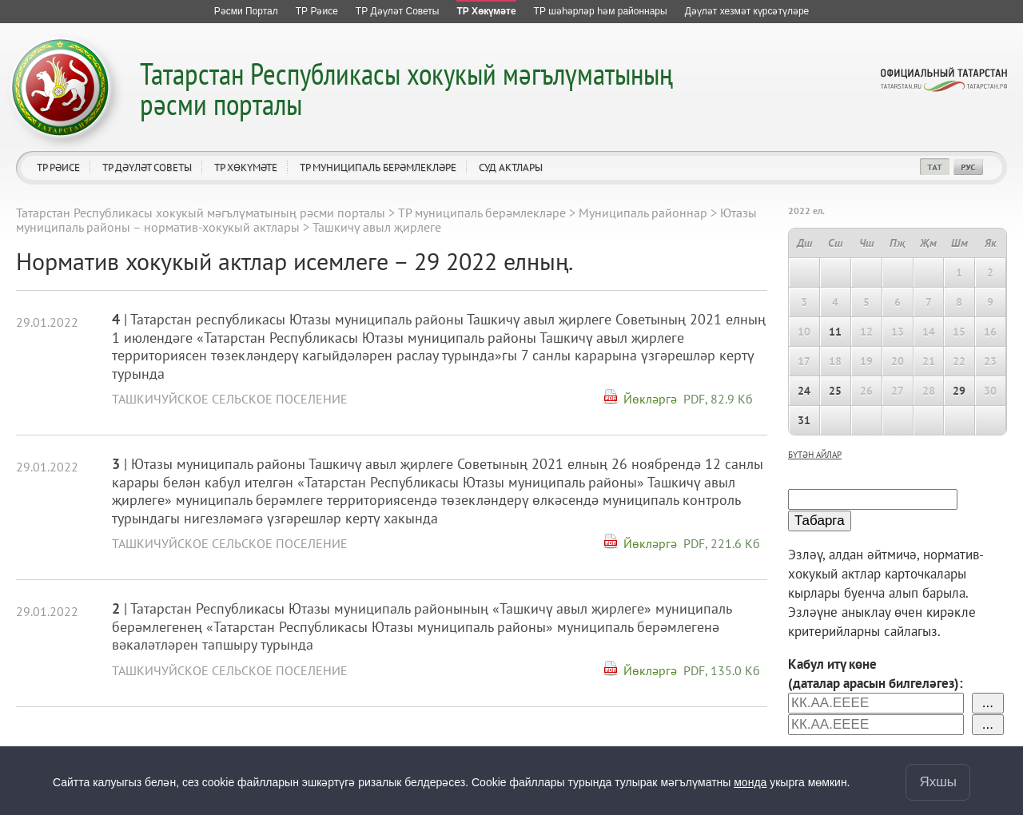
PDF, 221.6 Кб (721, 543)
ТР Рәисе (58, 167)
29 (959, 391)
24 (804, 391)
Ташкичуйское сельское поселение (230, 399)
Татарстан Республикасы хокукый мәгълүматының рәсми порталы (406, 88)
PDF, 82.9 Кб (718, 399)
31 (804, 420)
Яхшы (938, 781)
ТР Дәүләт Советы (147, 167)
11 (835, 331)
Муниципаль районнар (643, 213)
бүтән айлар (815, 454)
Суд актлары (511, 167)
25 (835, 391)
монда (750, 782)
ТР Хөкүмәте (245, 167)
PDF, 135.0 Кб (721, 670)
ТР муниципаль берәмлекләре (378, 167)
